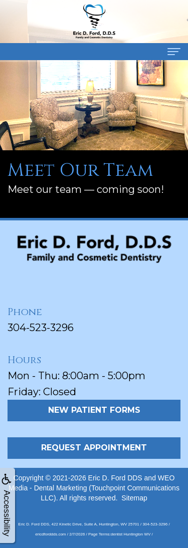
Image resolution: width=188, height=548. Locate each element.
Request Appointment (94, 447)
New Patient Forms (94, 410)
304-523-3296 (41, 328)
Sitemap (134, 498)
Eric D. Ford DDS (115, 478)
